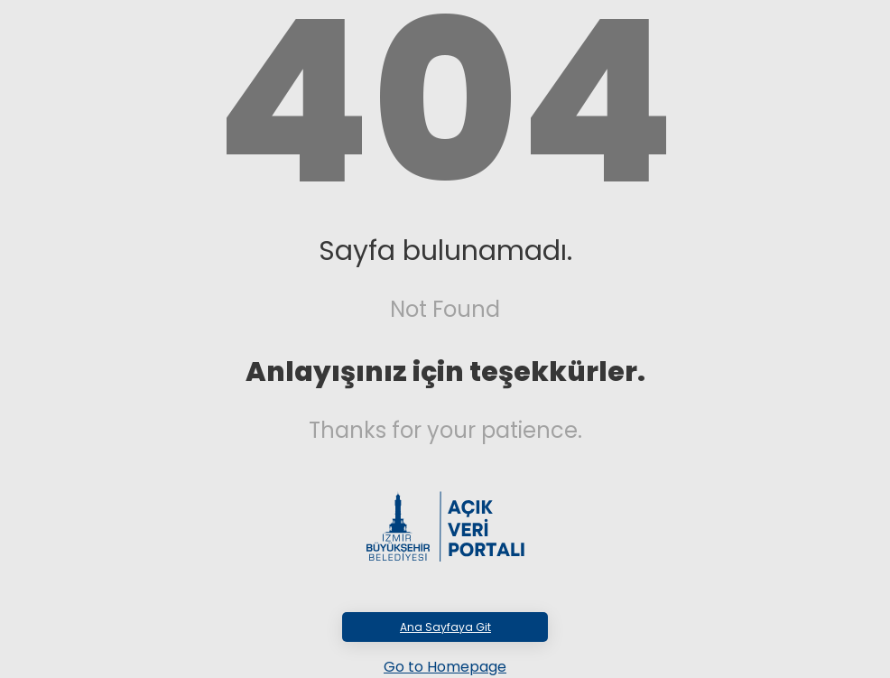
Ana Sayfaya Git (445, 627)
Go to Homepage (445, 666)
